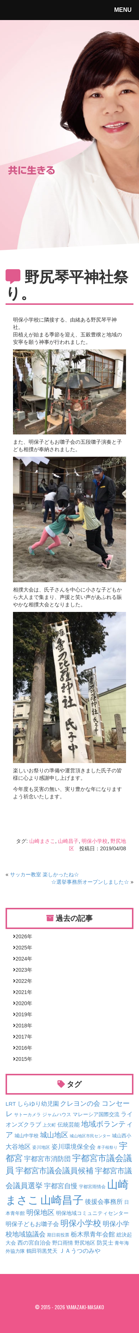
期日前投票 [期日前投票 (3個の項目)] (58, 1234)
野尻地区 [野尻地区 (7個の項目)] (85, 1243)
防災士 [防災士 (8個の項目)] (105, 1243)
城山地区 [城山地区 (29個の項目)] (54, 1135)
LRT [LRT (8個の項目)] (11, 1104)
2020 (21, 1003)
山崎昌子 (68, 841)
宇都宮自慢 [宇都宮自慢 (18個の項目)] (60, 1186)
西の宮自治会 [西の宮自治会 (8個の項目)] (34, 1243)
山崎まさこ (42, 841)
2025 (21, 948)
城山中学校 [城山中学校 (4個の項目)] (26, 1135)
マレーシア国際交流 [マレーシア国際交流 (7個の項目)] (96, 1114)
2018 (21, 1026)
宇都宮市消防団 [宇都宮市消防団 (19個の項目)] (47, 1159)
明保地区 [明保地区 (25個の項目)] (40, 1212)
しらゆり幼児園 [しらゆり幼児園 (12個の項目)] (38, 1103)
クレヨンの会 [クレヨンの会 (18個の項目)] (80, 1103)
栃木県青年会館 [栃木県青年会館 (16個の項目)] (93, 1234)
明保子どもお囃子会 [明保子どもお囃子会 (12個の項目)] (32, 1223)
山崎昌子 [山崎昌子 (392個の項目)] (61, 1200)
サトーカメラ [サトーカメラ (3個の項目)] (27, 1114)
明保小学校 (94, 841)
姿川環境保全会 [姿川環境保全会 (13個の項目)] (74, 1146)
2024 (21, 959)
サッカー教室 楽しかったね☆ (44, 874)
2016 (21, 1048)
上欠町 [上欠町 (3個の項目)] (49, 1124)
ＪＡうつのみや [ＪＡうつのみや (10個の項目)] (79, 1251)
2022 (21, 981)
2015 (21, 1059)
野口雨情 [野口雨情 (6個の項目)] (62, 1243)
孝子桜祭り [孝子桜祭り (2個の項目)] (107, 1147)
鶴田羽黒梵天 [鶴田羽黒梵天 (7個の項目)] (41, 1251)
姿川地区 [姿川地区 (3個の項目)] (41, 1147)
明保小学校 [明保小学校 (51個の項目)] (80, 1223)
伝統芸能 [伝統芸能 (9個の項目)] (68, 1124)
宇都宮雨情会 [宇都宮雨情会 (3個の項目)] (92, 1186)
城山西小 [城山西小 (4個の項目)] (121, 1135)
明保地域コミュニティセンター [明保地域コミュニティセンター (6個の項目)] (92, 1213)
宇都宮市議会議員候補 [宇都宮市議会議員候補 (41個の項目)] (54, 1170)
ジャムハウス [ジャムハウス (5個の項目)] (56, 1114)
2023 (21, 970)
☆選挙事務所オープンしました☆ (90, 882)
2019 (21, 1014)
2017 (21, 1037)
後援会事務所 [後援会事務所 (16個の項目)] (104, 1201)
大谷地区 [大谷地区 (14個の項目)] (18, 1146)
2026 (21, 936)
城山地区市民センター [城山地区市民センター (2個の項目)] (90, 1136)
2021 (21, 992)
